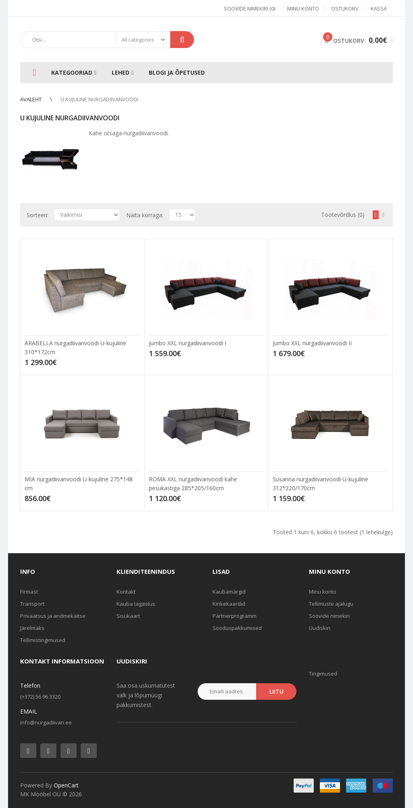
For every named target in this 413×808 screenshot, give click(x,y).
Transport (32, 603)
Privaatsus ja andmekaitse (53, 615)
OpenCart (66, 785)
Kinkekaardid (229, 603)
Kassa (379, 8)
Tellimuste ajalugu (331, 603)
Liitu (276, 691)
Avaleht (31, 99)
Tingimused (323, 673)
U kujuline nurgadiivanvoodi (99, 99)
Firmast (29, 591)
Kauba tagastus (136, 603)
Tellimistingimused (42, 640)
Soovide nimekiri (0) (249, 8)
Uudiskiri (319, 628)
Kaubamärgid (229, 591)
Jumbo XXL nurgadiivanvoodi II (312, 343)
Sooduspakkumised (237, 628)
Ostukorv (345, 8)
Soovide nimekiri (329, 615)
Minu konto (303, 8)
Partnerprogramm (235, 615)
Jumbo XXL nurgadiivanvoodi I (187, 343)
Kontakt (126, 591)
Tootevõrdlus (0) (343, 214)
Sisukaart (128, 615)
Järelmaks (32, 628)
